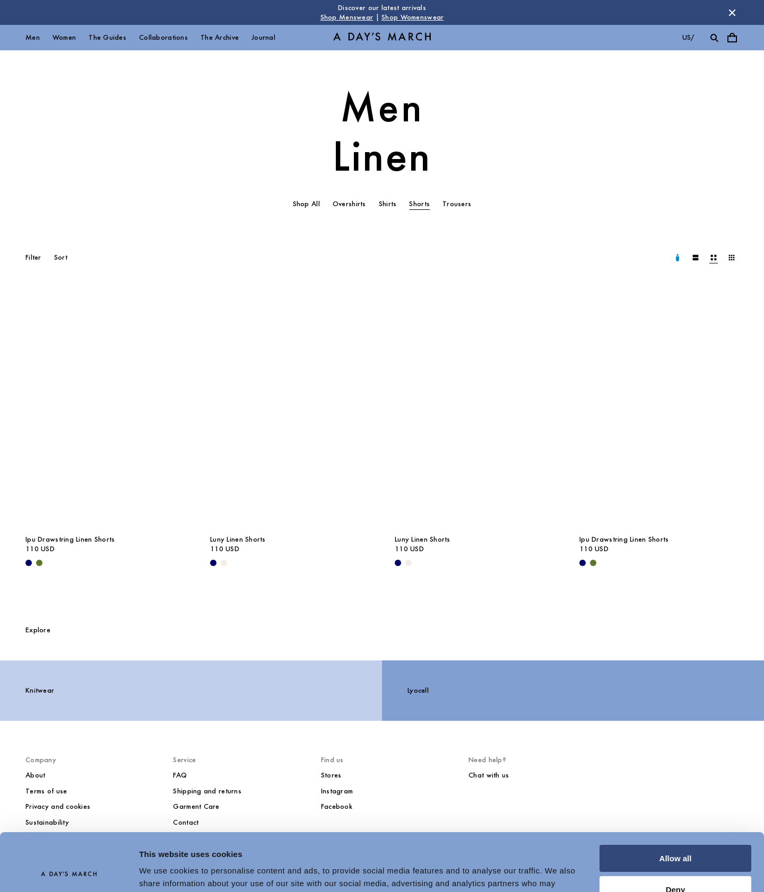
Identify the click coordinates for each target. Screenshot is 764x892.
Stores (331, 775)
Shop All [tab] (306, 203)
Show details (163, 871)
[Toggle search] (714, 38)
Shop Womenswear (412, 17)
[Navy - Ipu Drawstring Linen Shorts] (28, 563)
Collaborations (163, 37)
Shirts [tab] (388, 203)
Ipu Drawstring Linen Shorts (70, 539)
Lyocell (418, 690)
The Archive (220, 37)
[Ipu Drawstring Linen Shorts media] (105, 409)
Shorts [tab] (419, 203)
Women (64, 37)
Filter (33, 257)
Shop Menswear (347, 17)
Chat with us (488, 775)
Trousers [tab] (456, 203)
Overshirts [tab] (349, 203)
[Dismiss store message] (732, 13)
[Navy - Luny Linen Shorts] (213, 563)
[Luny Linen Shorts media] (289, 409)
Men (32, 37)
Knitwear (39, 690)
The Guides (107, 37)
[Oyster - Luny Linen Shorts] (224, 563)
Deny (675, 835)
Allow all (675, 804)
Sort (60, 257)
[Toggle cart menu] (732, 38)
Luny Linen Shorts (238, 539)
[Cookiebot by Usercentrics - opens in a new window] (68, 871)
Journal (263, 37)
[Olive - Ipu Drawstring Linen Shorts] (39, 563)
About (35, 775)
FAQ (180, 775)
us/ (688, 37)
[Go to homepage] (382, 37)
